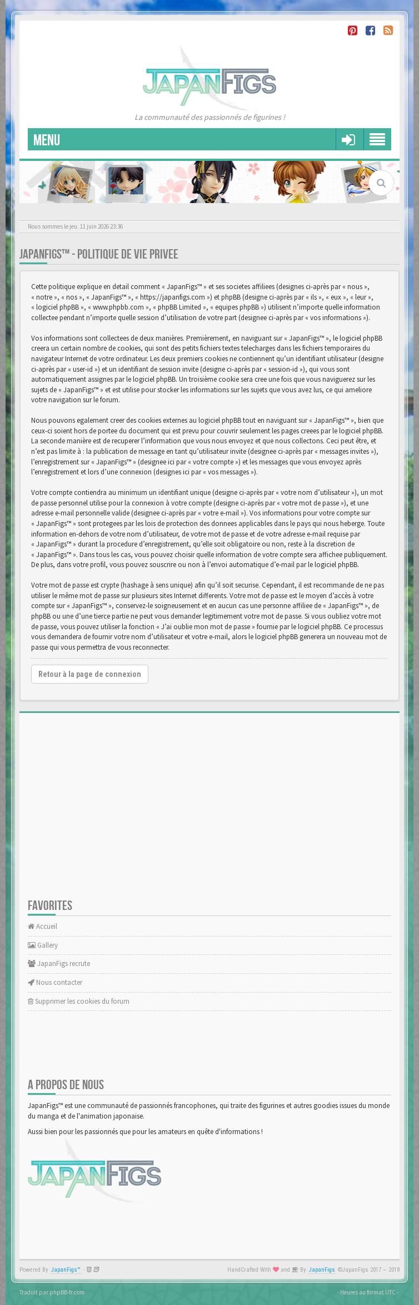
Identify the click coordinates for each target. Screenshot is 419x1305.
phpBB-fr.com (66, 1292)
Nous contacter (55, 982)
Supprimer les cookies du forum (78, 1001)
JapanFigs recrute (59, 963)
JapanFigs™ (66, 1269)
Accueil (42, 926)
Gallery (43, 945)
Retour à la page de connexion (89, 674)
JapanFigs (322, 1269)
